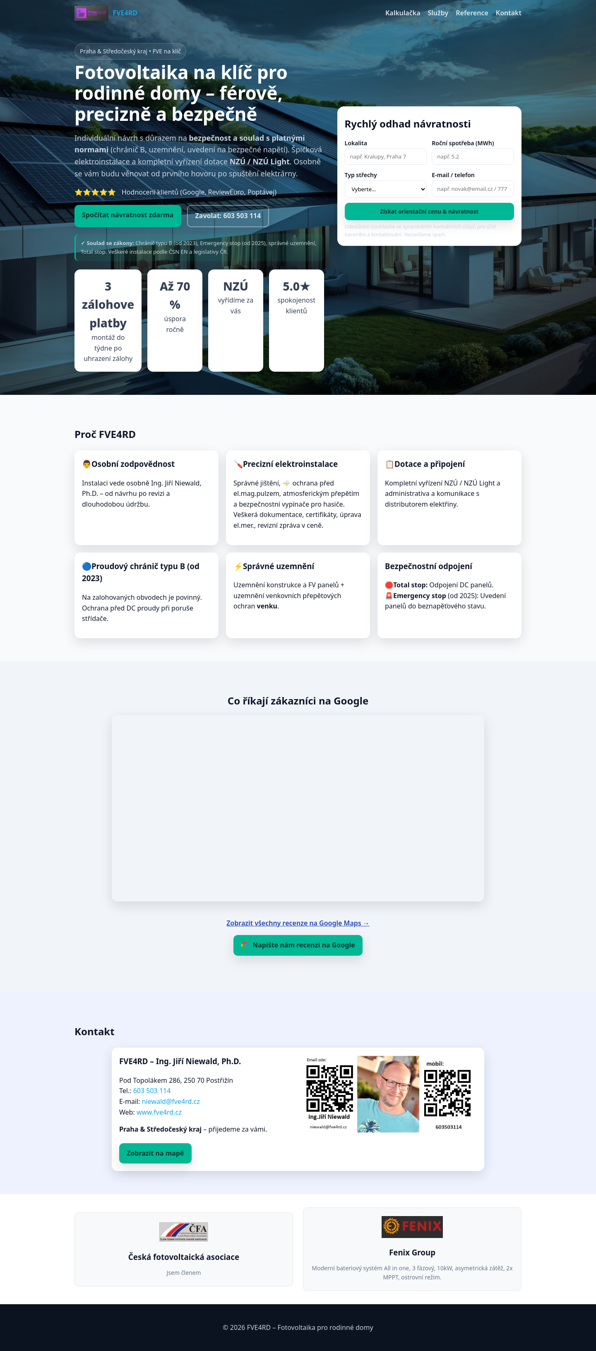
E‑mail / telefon (453, 175)
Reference (472, 12)
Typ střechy (361, 175)
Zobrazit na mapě (155, 1153)
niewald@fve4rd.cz (171, 1101)
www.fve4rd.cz (159, 1112)
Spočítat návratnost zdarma (128, 214)
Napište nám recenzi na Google (298, 945)
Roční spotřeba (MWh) (463, 143)
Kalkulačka (403, 12)
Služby (438, 12)
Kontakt (509, 12)
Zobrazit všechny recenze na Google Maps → (298, 923)
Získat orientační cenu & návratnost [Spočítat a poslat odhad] (429, 211)
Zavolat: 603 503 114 (228, 215)
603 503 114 (152, 1090)
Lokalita (356, 143)
